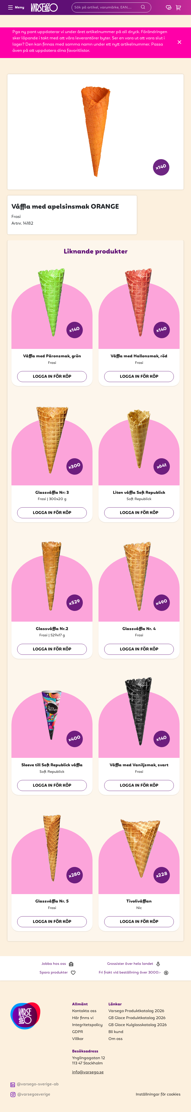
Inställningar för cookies (158, 1095)
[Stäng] (179, 42)
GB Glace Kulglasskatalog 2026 (137, 1025)
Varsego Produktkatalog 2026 (136, 1011)
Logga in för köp (52, 377)
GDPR (77, 1032)
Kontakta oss (84, 1011)
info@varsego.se (88, 1073)
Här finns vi (83, 1018)
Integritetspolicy (87, 1025)
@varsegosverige (30, 1094)
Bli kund (115, 1032)
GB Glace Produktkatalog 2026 (136, 1018)
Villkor (78, 1039)
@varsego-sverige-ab (34, 1084)
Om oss (115, 1039)
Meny (15, 7)
